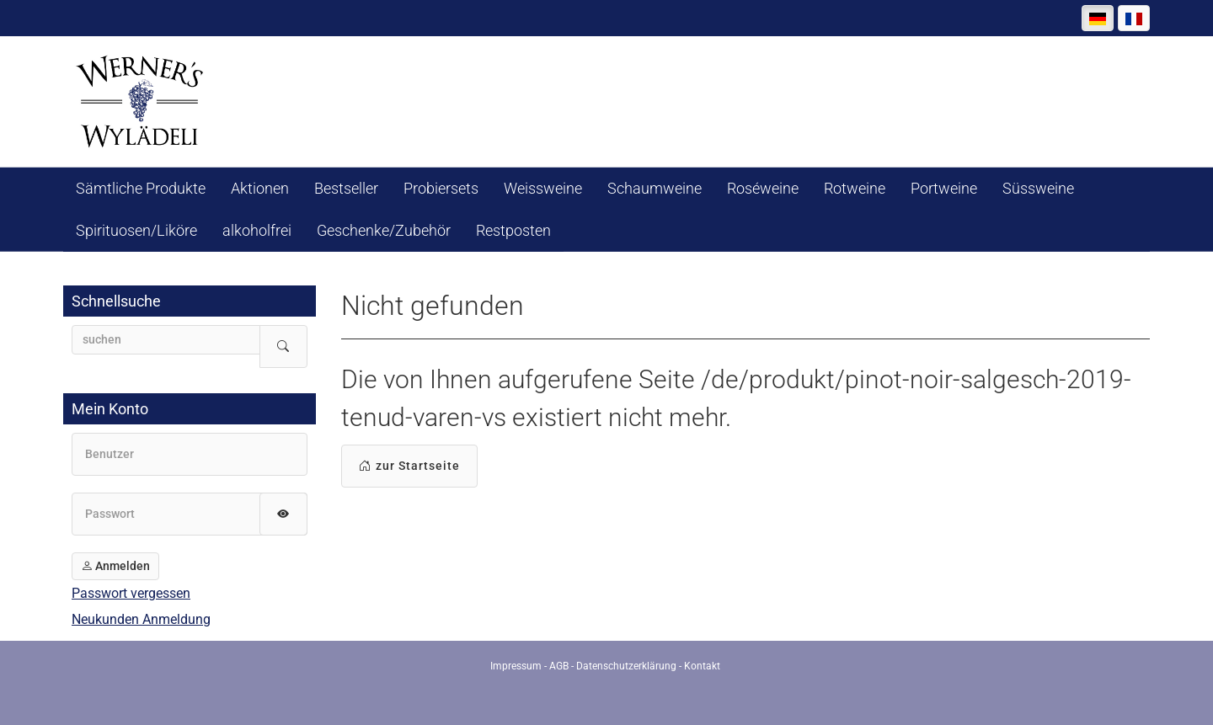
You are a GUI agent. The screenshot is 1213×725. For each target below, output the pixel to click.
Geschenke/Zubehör (384, 230)
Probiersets (440, 188)
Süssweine (1038, 188)
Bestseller (346, 188)
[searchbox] (166, 340)
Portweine (944, 188)
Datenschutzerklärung (626, 666)
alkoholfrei (256, 230)
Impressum (516, 666)
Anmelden (115, 566)
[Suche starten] (283, 346)
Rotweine (854, 188)
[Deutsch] (1098, 18)
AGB (559, 666)
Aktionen (260, 188)
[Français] (1134, 18)
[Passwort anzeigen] (283, 514)
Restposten (513, 230)
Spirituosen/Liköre (136, 230)
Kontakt (702, 666)
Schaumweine (654, 188)
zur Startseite (409, 466)
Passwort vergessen (131, 593)
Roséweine (763, 188)
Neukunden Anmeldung (141, 619)
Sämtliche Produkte (141, 188)
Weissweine (543, 188)
